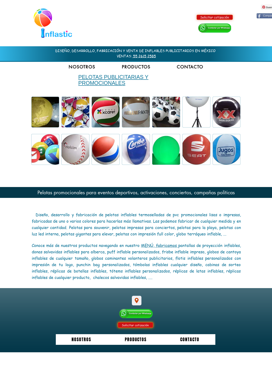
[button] (136, 67)
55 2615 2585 (144, 56)
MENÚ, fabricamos (159, 245)
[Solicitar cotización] (215, 17)
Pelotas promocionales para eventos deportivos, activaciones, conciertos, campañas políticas (136, 192)
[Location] (136, 300)
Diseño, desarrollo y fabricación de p (71, 215)
